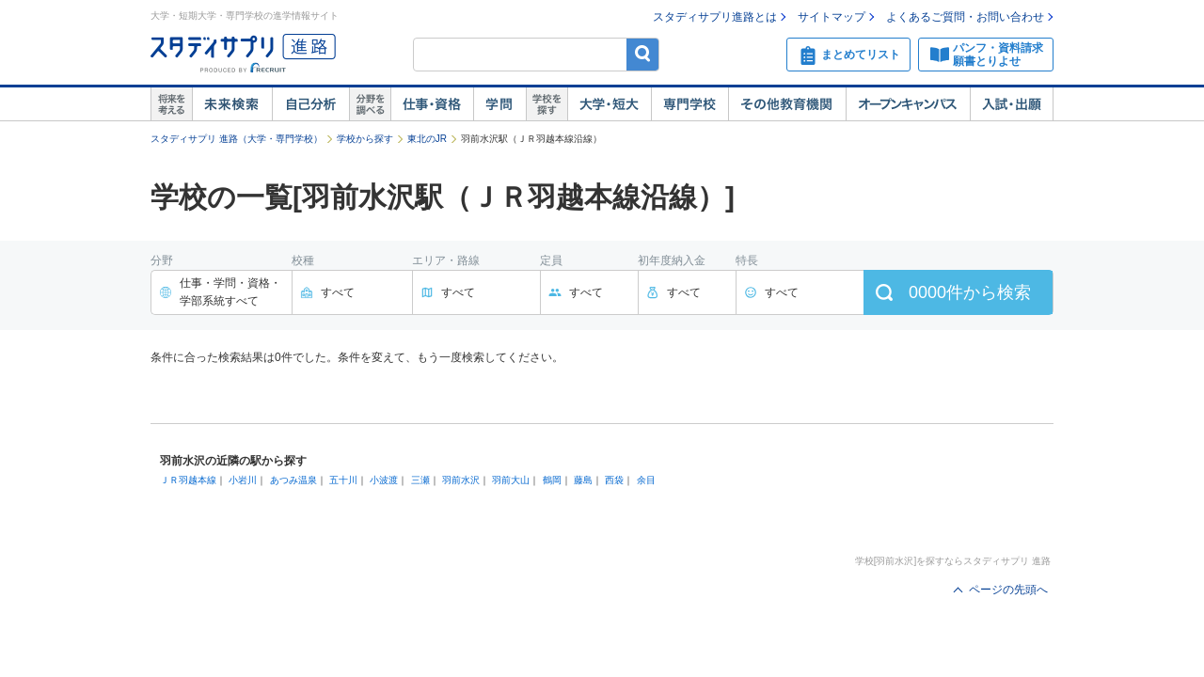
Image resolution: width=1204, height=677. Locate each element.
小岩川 (243, 480)
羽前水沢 (461, 480)
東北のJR (427, 139)
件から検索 (970, 292)
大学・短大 (609, 104)
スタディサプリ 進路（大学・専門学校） (236, 139)
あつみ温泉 (293, 480)
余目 (646, 480)
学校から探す (365, 139)
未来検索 (232, 104)
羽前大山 (511, 480)
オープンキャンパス (908, 104)
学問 (499, 104)
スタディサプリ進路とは (715, 17)
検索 (642, 54)
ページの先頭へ (1008, 589)
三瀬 (420, 480)
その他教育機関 (787, 104)
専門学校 (689, 104)
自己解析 (310, 104)
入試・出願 (1012, 104)
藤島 (583, 480)
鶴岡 (552, 480)
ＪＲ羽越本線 (188, 480)
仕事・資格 (431, 104)
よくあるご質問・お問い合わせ (965, 17)
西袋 (614, 480)
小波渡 (384, 480)
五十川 (343, 480)
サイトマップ (831, 17)
